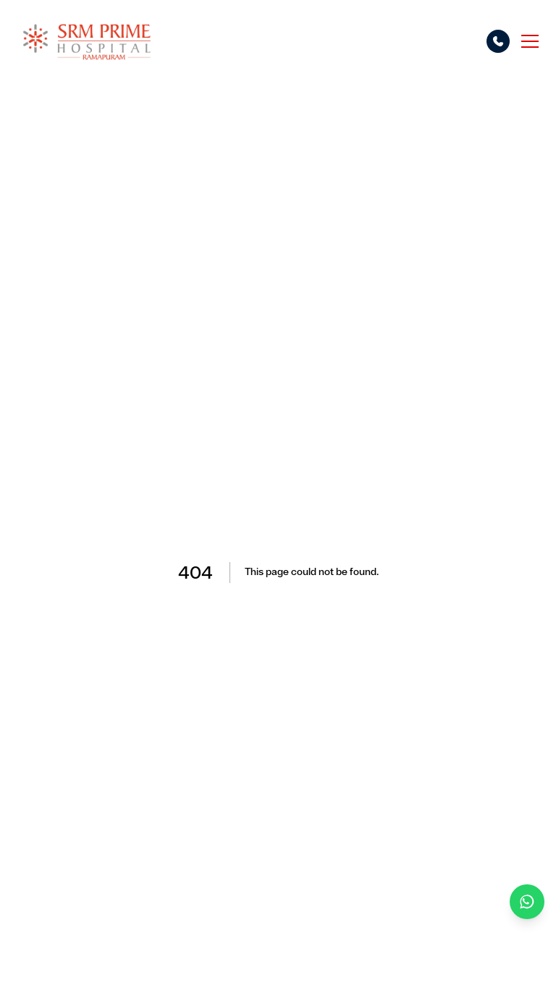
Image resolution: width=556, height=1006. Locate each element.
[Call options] (498, 41)
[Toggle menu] (530, 41)
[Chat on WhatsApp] (527, 901)
